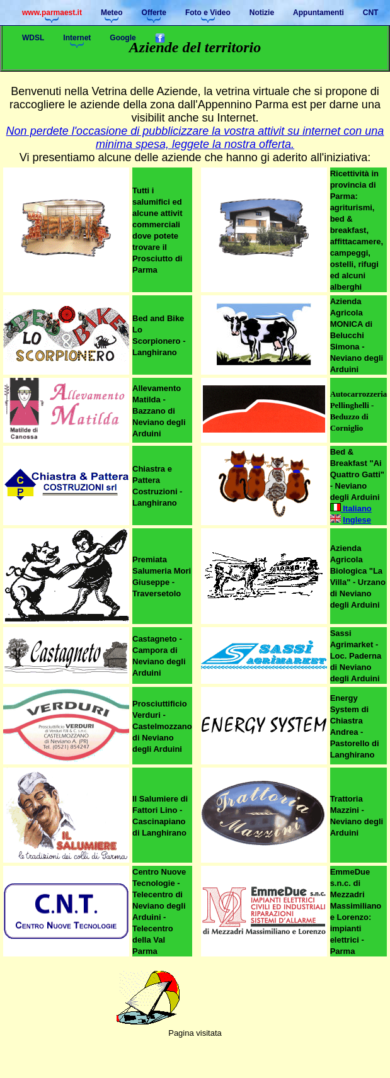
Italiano (351, 508)
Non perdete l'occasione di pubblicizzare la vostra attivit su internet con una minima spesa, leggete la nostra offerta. (195, 137)
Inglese (357, 520)
